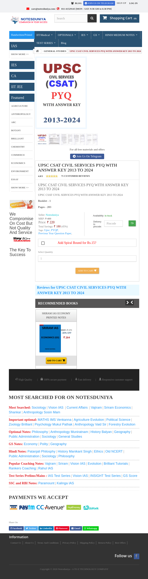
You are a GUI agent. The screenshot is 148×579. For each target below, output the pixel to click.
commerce (18, 155)
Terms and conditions (48, 543)
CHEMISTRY (18, 146)
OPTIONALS (67, 34)
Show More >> (20, 54)
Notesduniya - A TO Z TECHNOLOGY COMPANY (83, 569)
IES (85, 34)
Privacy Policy (69, 543)
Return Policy (104, 543)
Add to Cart (87, 270)
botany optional (17, 131)
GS (96, 34)
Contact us (16, 543)
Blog (63, 43)
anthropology (21, 114)
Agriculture (19, 106)
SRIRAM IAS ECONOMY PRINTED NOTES (56, 315)
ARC (13, 122)
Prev (133, 302)
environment (20, 171)
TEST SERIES (46, 42)
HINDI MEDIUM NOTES (121, 34)
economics (18, 163)
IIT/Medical (44, 34)
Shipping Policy (87, 543)
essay (14, 179)
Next (126, 302)
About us (29, 543)
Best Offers (120, 543)
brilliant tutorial (17, 140)
